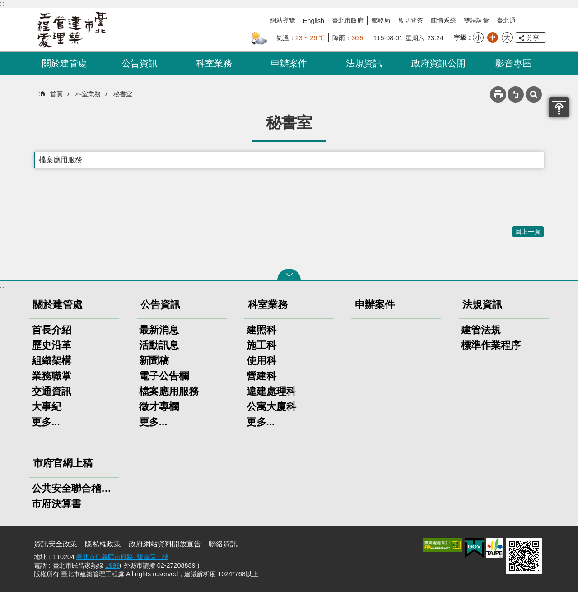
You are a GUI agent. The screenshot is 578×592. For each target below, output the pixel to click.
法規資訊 (364, 63)
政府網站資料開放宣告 (165, 544)
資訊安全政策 (55, 544)
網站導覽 (282, 20)
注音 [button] (516, 94)
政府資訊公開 (438, 63)
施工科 (261, 345)
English (313, 20)
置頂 (559, 107)
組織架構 (51, 360)
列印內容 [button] (498, 94)
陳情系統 (443, 20)
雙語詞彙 (476, 20)
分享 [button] (533, 37)
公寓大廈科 (271, 406)
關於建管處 (64, 63)
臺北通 (506, 20)
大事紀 (46, 406)
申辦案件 (289, 63)
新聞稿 (154, 360)
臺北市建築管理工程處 (72, 30)
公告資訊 (139, 63)
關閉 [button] (289, 274)
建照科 (261, 330)
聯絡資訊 (223, 544)
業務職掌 (51, 376)
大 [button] (507, 37)
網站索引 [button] (534, 94)
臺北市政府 (348, 20)
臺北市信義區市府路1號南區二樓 (122, 556)
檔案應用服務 (60, 159)
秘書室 (122, 94)
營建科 (261, 376)
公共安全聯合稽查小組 (74, 488)
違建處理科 (271, 391)
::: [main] (39, 94)
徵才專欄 (159, 406)
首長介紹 (51, 330)
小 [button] (478, 37)
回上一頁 (528, 231)
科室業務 (214, 63)
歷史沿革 (51, 345)
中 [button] (492, 37)
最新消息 (159, 330)
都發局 (380, 20)
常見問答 (410, 20)
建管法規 (481, 330)
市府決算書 (56, 503)
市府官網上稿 (63, 463)
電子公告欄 (164, 376)
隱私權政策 (103, 544)
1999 (112, 565)
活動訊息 (159, 345)
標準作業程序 (491, 345)
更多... (46, 422)
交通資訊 (51, 391)
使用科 (261, 360)
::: (3, 4)
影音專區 (513, 63)
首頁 (56, 94)
